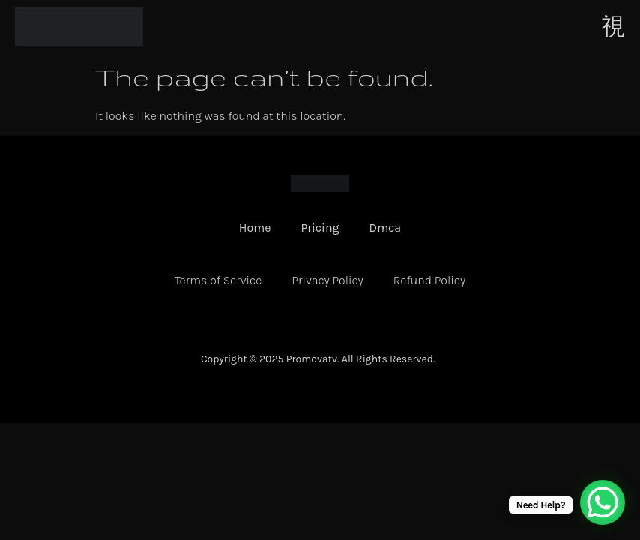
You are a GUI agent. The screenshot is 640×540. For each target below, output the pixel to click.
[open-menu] (613, 26)
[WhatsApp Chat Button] (602, 502)
